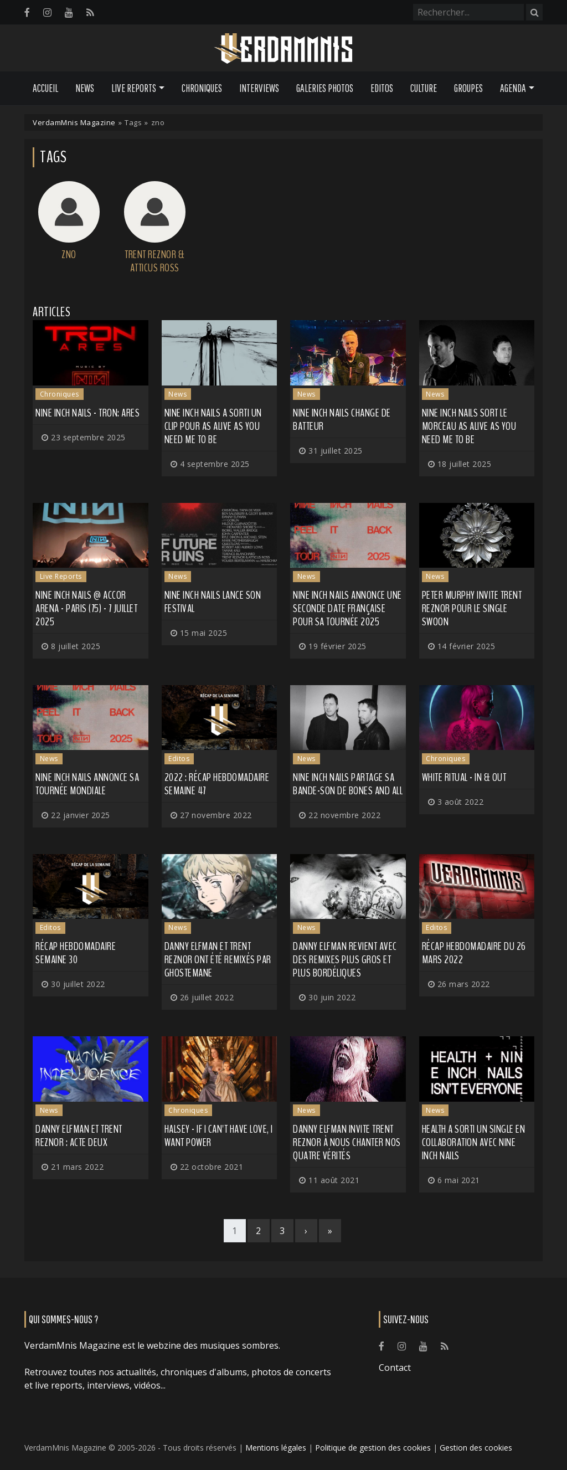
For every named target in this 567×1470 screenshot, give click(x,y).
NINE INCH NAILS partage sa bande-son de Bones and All (348, 784)
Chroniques (202, 88)
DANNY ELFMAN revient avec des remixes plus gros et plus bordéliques (345, 959)
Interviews (259, 88)
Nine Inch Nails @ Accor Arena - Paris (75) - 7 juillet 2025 (86, 608)
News (84, 88)
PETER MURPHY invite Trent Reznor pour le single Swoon (472, 608)
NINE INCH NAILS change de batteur (342, 419)
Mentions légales (275, 1447)
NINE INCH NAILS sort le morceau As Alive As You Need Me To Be (469, 426)
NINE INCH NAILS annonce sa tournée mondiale (87, 784)
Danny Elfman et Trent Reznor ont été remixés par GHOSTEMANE (217, 959)
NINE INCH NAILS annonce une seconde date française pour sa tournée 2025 (347, 608)
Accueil (45, 88)
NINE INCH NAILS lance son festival (212, 602)
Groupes (468, 88)
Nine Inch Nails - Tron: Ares (87, 412)
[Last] (330, 1230)
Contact (395, 1367)
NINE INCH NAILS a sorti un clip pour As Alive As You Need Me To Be (213, 426)
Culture (423, 88)
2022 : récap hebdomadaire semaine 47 (217, 784)
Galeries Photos (324, 88)
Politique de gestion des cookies (373, 1447)
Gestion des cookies (476, 1447)
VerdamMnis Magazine (74, 122)
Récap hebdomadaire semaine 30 (75, 953)
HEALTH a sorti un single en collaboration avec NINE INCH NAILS (473, 1142)
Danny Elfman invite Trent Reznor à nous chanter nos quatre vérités (347, 1142)
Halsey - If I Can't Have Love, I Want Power (218, 1136)
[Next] (306, 1230)
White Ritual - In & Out (464, 777)
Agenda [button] (513, 88)
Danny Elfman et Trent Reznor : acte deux (78, 1136)
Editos (381, 88)
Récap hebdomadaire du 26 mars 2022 (474, 953)
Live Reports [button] (133, 88)
